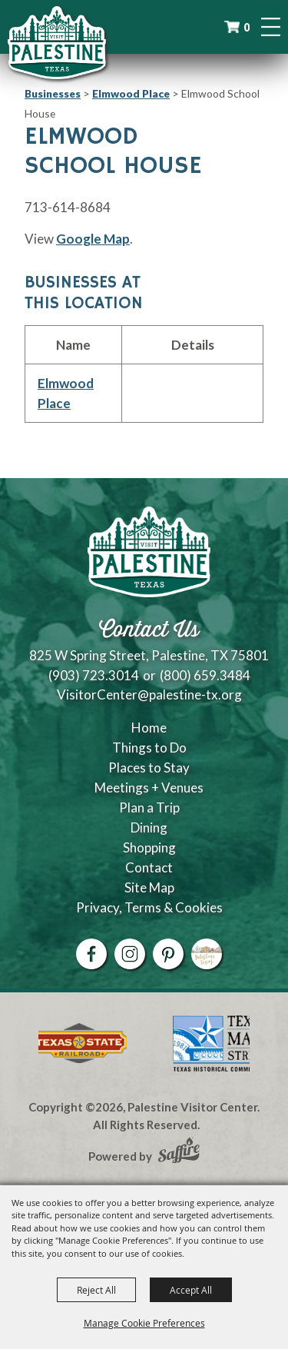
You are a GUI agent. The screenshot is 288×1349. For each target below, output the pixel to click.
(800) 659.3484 (205, 675)
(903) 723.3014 (93, 675)
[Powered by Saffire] (179, 1152)
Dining (149, 827)
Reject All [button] (96, 1290)
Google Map (93, 239)
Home (149, 727)
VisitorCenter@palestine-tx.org (149, 694)
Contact (149, 867)
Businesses (53, 93)
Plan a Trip (149, 807)
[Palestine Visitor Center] (57, 42)
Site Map (149, 887)
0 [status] (246, 27)
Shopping (149, 847)
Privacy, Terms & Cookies (149, 907)
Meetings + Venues (149, 787)
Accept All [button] (191, 1290)
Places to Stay (149, 767)
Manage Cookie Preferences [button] (144, 1323)
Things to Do (149, 747)
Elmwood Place (131, 93)
